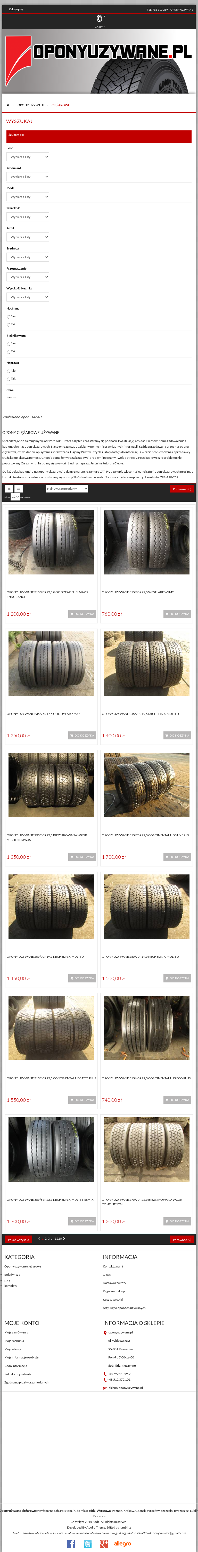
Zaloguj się (16, 9)
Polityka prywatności (18, 1374)
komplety (10, 1286)
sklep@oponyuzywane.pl (126, 1388)
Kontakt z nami (113, 1266)
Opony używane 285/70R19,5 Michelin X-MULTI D (140, 956)
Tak (13, 324)
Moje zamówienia (16, 1332)
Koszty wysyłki (113, 1299)
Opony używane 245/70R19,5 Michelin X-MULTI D (140, 714)
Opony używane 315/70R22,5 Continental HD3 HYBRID (145, 835)
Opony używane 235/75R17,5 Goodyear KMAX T (45, 714)
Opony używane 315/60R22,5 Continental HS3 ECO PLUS (146, 1078)
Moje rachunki (14, 1341)
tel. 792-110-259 (157, 9)
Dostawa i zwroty (114, 1283)
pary (7, 1280)
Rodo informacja (15, 1366)
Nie (13, 316)
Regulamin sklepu (115, 1291)
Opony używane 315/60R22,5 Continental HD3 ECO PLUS (51, 1078)
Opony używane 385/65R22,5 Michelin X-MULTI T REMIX (50, 1199)
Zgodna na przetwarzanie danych (26, 1382)
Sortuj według (33, 488)
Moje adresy (12, 1349)
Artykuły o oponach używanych (124, 1308)
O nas (107, 1274)
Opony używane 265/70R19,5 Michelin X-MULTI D (45, 956)
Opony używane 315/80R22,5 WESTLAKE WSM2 (138, 592)
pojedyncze (12, 1274)
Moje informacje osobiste (21, 1357)
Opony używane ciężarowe (22, 1266)
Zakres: (11, 397)
